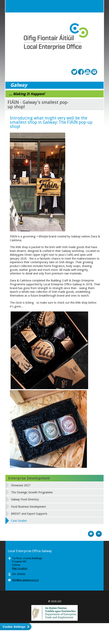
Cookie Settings (14, 626)
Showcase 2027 (20, 485)
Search (89, 6)
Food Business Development (28, 506)
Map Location (19, 568)
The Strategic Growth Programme (32, 492)
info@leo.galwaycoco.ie (25, 580)
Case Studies (19, 520)
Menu (97, 6)
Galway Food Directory (25, 499)
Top (99, 534)
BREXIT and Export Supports (29, 513)
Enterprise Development (29, 478)
